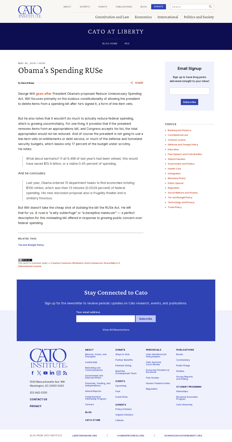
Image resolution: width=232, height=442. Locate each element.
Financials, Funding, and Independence (97, 384)
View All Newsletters (116, 330)
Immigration (174, 173)
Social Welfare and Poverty (183, 192)
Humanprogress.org (130, 436)
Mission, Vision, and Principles (95, 356)
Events (103, 7)
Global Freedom (176, 159)
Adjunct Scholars (124, 415)
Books (179, 355)
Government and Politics (181, 163)
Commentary (183, 360)
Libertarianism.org (84, 436)
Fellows (119, 420)
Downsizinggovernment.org (183, 436)
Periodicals (153, 350)
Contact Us (38, 399)
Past (117, 391)
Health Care (174, 168)
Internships (182, 391)
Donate (158, 6)
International (167, 17)
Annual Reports (93, 391)
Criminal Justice (176, 140)
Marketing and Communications (94, 369)
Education (173, 149)
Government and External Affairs (94, 377)
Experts (85, 7)
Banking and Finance (179, 130)
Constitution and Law (112, 17)
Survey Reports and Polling (184, 378)
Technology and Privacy (181, 202)
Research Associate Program (187, 398)
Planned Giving (123, 366)
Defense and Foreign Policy (183, 144)
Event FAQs (121, 397)
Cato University (184, 405)
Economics (143, 17)
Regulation (173, 188)
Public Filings (183, 366)
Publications (124, 7)
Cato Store (92, 420)
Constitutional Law (178, 135)
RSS (127, 44)
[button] (116, 31)
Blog (144, 7)
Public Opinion (176, 183)
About (67, 7)
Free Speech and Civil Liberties (185, 154)
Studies (180, 371)
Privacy (35, 406)
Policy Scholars (123, 409)
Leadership (91, 362)
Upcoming (120, 386)
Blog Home (109, 44)
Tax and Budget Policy (180, 197)
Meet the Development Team (125, 372)
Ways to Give (122, 355)
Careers (89, 405)
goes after (44, 93)
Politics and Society (199, 17)
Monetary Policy (176, 178)
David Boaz (27, 83)
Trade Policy (174, 207)
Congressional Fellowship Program (95, 398)
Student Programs (189, 387)
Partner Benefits (124, 360)
